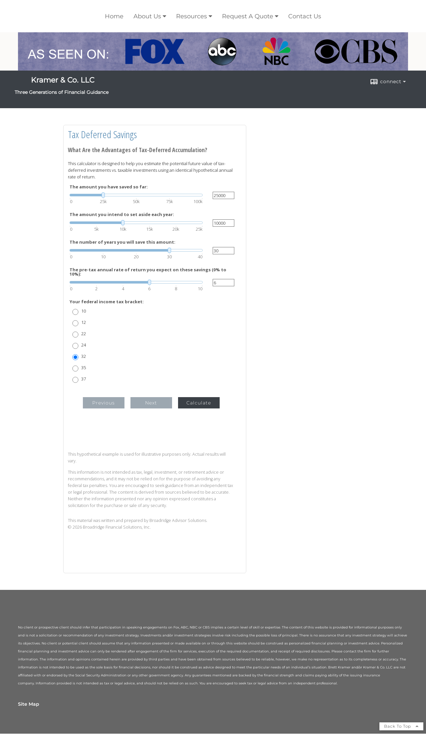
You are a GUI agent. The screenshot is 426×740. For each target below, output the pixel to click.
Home (114, 16)
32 (83, 356)
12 (83, 322)
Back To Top (401, 726)
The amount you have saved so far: (109, 187)
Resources (191, 16)
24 (83, 345)
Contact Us (304, 16)
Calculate (198, 403)
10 (83, 311)
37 (83, 379)
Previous (103, 403)
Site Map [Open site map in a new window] (28, 704)
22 (83, 334)
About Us (147, 16)
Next (151, 403)
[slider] (136, 195)
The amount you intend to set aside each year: (122, 214)
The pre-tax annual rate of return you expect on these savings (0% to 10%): (148, 272)
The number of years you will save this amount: (122, 242)
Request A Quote (247, 16)
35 (83, 368)
